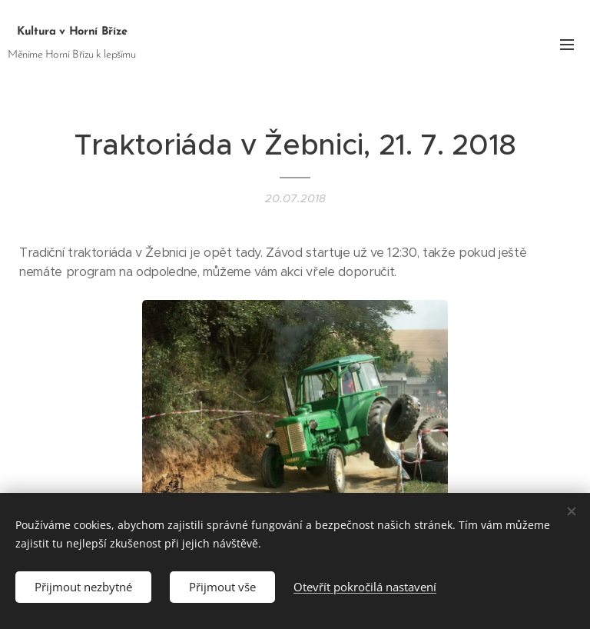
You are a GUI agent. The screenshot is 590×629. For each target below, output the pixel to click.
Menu (567, 44)
